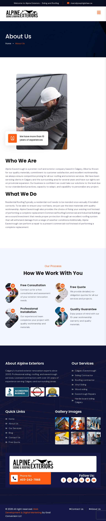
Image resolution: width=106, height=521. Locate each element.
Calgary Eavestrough (84, 370)
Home (8, 43)
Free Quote (12, 442)
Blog (9, 432)
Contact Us (12, 437)
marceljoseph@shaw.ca (81, 3)
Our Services (13, 428)
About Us (11, 423)
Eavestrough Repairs (84, 394)
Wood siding (79, 389)
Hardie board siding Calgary (83, 400)
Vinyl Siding (79, 384)
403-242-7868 (30, 480)
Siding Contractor (82, 375)
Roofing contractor (83, 380)
